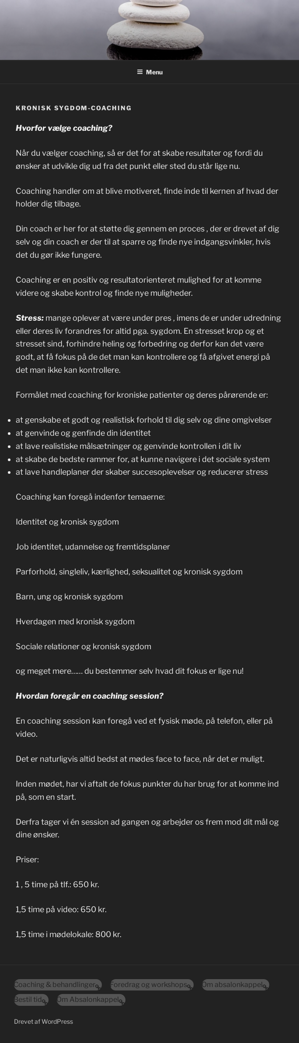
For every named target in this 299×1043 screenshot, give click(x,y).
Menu (150, 72)
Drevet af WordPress (43, 1021)
